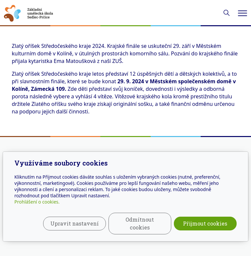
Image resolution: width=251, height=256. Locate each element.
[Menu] (242, 13)
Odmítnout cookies (140, 223)
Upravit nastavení (74, 223)
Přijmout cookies (205, 223)
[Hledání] (226, 13)
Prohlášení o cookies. (36, 202)
